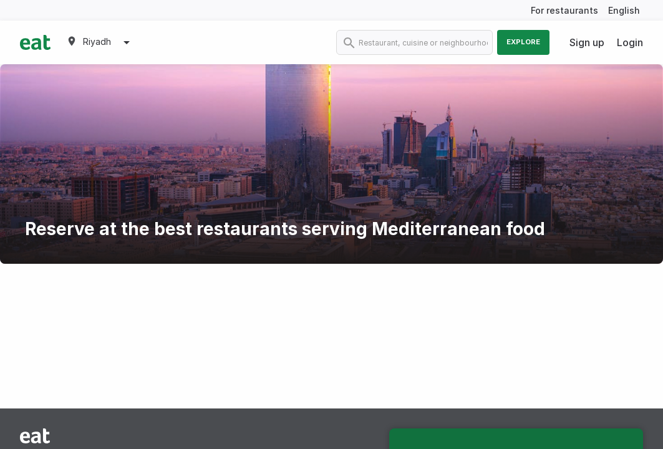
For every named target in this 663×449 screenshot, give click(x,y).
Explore (523, 41)
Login (630, 42)
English (624, 10)
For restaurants (564, 10)
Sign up (586, 42)
